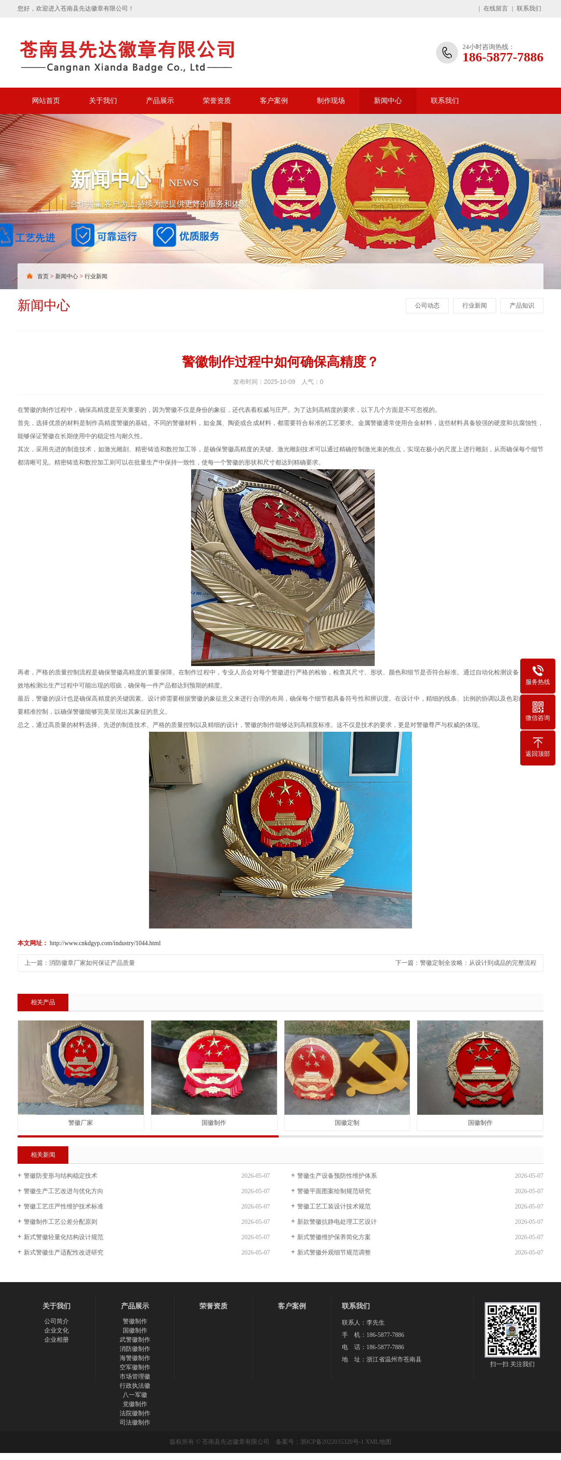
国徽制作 (135, 1330)
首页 (43, 276)
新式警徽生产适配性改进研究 (63, 1252)
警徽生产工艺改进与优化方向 (63, 1191)
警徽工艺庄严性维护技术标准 (63, 1206)
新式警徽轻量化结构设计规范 (63, 1237)
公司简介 (56, 1321)
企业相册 (56, 1339)
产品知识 (522, 305)
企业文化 (56, 1330)
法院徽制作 (135, 1413)
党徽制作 (135, 1404)
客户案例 (274, 100)
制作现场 (331, 100)
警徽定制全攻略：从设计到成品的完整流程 (478, 963)
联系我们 (529, 8)
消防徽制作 (135, 1349)
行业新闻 (96, 276)
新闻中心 (388, 100)
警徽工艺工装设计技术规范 (334, 1206)
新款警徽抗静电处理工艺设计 (337, 1222)
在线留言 (495, 8)
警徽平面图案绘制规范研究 (334, 1191)
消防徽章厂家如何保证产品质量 (92, 963)
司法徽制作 (135, 1422)
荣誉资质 (217, 100)
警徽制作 (135, 1321)
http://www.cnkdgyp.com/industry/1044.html (105, 943)
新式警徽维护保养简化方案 (334, 1237)
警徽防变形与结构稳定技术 (60, 1176)
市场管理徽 (135, 1376)
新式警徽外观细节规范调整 (334, 1252)
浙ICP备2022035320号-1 (332, 1442)
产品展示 (160, 100)
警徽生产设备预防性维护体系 (337, 1176)
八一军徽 (135, 1395)
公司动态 (427, 305)
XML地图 (378, 1442)
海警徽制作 (135, 1358)
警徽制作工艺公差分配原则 (60, 1222)
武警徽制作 (135, 1339)
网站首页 (46, 100)
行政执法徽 (135, 1385)
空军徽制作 (135, 1367)
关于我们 (103, 100)
